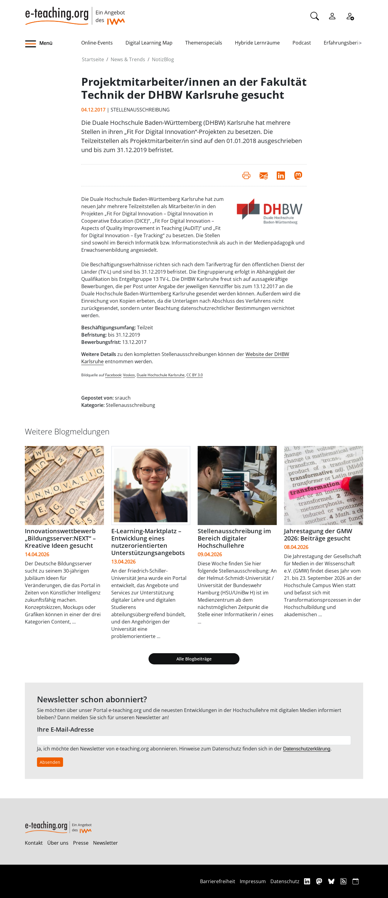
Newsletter (105, 843)
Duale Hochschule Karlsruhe (161, 374)
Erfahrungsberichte (346, 42)
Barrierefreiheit (217, 881)
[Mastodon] (320, 881)
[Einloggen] (332, 15)
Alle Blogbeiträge (194, 659)
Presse (81, 843)
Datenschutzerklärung (306, 748)
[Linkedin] (308, 881)
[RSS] (344, 881)
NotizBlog (163, 59)
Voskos (129, 374)
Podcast (302, 42)
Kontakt (34, 843)
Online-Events (97, 42)
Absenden (50, 762)
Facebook (113, 374)
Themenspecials (203, 42)
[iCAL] (356, 881)
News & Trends (128, 59)
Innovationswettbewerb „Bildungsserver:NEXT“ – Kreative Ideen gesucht (60, 538)
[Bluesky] (332, 881)
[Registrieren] (350, 15)
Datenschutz (284, 881)
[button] (53, 43)
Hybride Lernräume (257, 42)
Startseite (93, 59)
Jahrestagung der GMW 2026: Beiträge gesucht (318, 534)
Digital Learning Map (148, 42)
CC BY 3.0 (194, 374)
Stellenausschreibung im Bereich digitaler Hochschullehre (234, 538)
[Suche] (314, 15)
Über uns (58, 843)
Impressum (253, 881)
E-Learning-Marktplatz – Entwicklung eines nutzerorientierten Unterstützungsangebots (148, 542)
